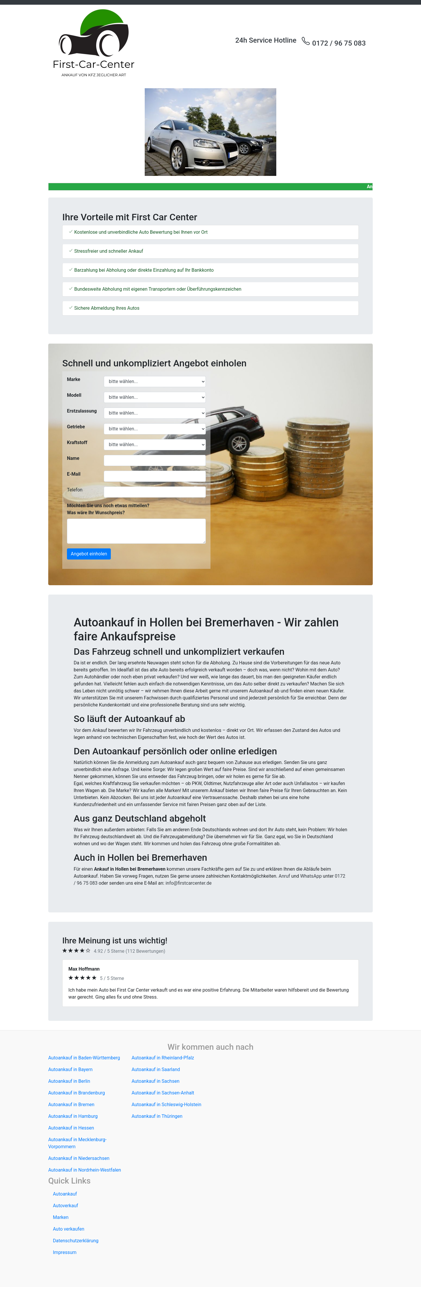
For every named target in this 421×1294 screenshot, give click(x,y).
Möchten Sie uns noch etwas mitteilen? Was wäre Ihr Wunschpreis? (108, 509)
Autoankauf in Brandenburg (76, 1093)
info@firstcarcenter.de (188, 883)
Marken (60, 1217)
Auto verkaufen (68, 1229)
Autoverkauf (65, 1205)
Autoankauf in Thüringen (157, 1116)
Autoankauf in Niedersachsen (78, 1158)
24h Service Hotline (265, 40)
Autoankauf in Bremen (71, 1104)
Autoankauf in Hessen (71, 1128)
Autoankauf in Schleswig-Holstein (166, 1104)
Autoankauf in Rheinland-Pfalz (163, 1058)
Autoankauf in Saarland (156, 1069)
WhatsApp (311, 876)
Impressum (65, 1252)
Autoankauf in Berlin (69, 1081)
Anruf (284, 876)
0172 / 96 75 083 (333, 41)
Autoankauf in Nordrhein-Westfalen (84, 1170)
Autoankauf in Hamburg (73, 1116)
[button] (72, 132)
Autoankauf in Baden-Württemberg (84, 1058)
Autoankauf (65, 1194)
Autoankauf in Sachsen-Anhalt (163, 1093)
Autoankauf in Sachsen (156, 1081)
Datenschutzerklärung (76, 1240)
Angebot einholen (89, 554)
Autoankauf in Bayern (70, 1069)
